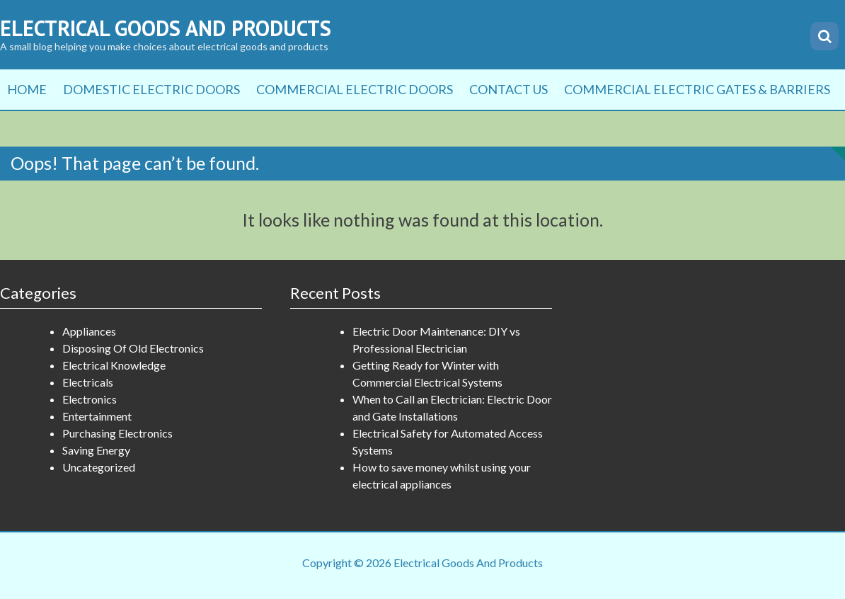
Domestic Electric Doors (151, 89)
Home (27, 89)
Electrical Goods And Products (165, 28)
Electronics (89, 399)
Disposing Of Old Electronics (133, 348)
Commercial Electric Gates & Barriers (697, 89)
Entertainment (97, 416)
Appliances (89, 331)
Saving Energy (96, 450)
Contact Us (508, 89)
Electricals (87, 382)
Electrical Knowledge (114, 365)
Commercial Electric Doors (354, 89)
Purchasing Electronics (117, 433)
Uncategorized (98, 467)
